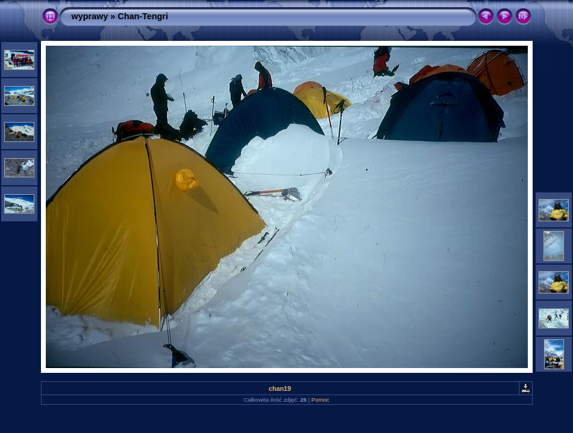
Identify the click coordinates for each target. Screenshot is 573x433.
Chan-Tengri (142, 16)
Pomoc (321, 399)
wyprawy (90, 16)
